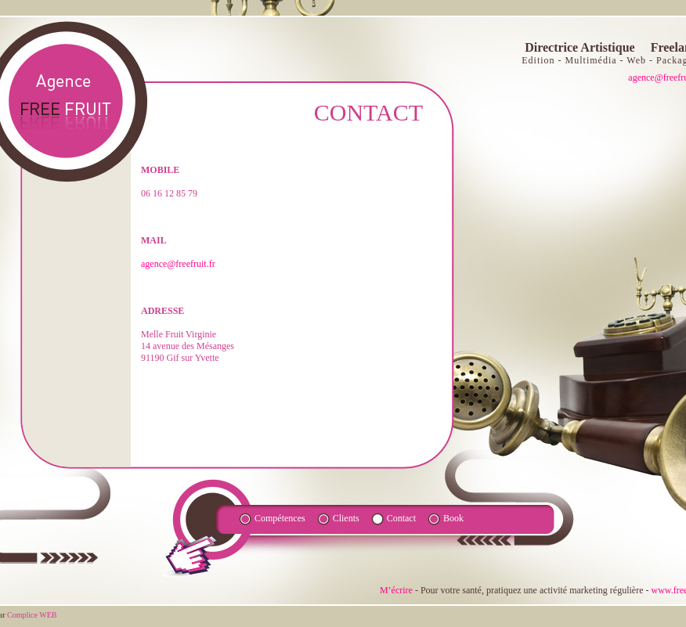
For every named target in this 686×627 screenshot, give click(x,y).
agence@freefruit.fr (178, 263)
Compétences (280, 518)
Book (453, 518)
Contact (401, 518)
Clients (346, 518)
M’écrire (396, 590)
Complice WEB (31, 615)
